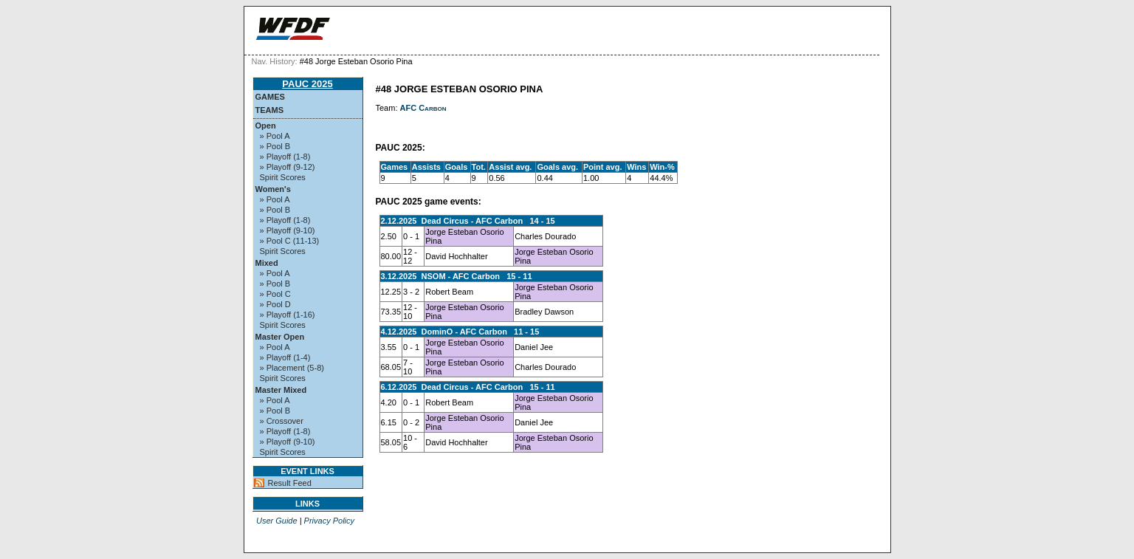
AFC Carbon (423, 107)
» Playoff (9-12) (287, 166)
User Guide (277, 520)
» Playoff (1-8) (285, 156)
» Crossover (281, 420)
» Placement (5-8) (292, 367)
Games (270, 96)
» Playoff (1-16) (287, 314)
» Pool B (275, 146)
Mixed (266, 262)
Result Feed (290, 483)
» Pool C (275, 293)
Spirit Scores (283, 177)
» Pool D (275, 304)
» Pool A (275, 135)
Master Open (280, 336)
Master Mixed (281, 389)
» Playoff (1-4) (285, 357)
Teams (269, 110)
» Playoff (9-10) (287, 230)
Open (265, 125)
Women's (273, 189)
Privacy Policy (329, 520)
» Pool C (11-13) (290, 240)
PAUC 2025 (307, 83)
